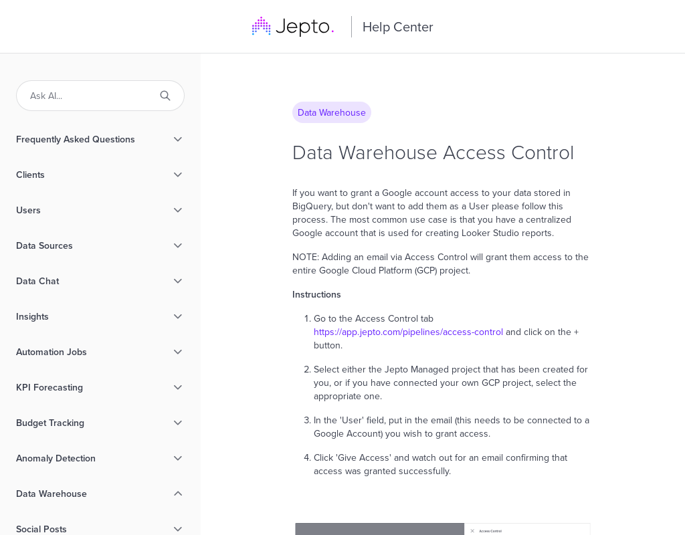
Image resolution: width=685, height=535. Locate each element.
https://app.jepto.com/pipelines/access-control (408, 331)
